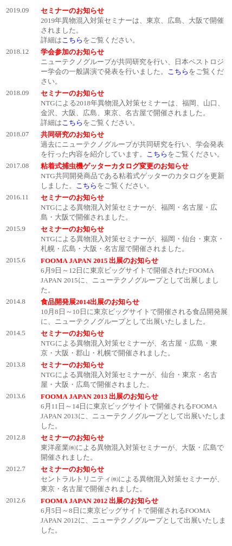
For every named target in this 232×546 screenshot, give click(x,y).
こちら (72, 40)
